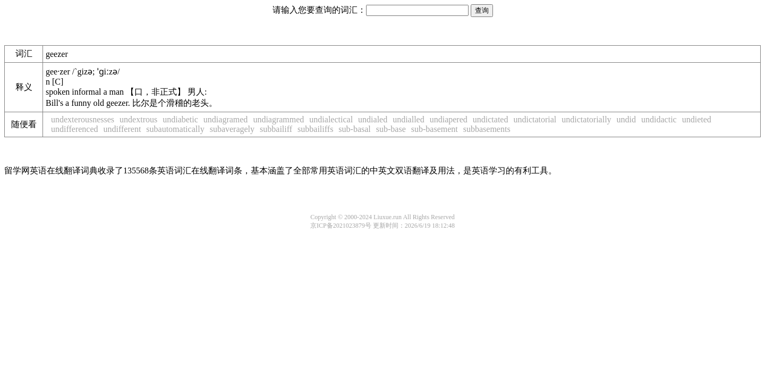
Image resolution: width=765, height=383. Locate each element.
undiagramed (225, 119)
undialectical (331, 119)
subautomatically (175, 129)
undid (626, 119)
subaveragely (232, 129)
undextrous (138, 119)
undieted (696, 119)
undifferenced (74, 129)
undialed (372, 119)
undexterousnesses (82, 119)
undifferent (122, 129)
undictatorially (586, 119)
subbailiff (276, 129)
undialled (408, 119)
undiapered (449, 119)
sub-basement (434, 129)
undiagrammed (278, 119)
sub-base (391, 129)
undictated (490, 119)
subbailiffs (315, 129)
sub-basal (354, 129)
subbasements (487, 129)
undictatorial (534, 119)
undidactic (659, 119)
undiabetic (180, 119)
